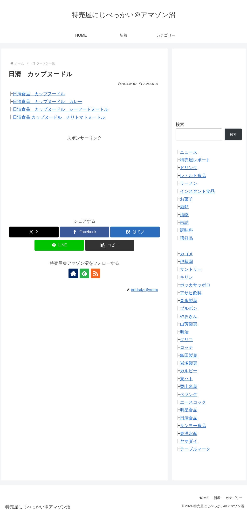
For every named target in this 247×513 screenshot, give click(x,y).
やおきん (188, 316)
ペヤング (188, 394)
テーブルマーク (195, 449)
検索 (180, 124)
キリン (186, 277)
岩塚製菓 (188, 363)
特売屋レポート (195, 160)
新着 (217, 498)
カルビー (188, 370)
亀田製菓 (188, 355)
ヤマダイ (188, 441)
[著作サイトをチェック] (73, 273)
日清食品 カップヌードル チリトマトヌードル (59, 117)
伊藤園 (186, 261)
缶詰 (184, 222)
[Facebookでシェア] (84, 232)
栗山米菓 (188, 386)
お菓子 (186, 199)
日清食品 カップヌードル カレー (47, 101)
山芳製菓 (188, 324)
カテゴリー (234, 498)
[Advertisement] (84, 176)
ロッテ (186, 347)
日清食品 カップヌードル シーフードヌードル (60, 109)
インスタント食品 (197, 191)
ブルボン (188, 308)
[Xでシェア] (34, 232)
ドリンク (188, 167)
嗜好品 (186, 238)
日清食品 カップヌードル (39, 93)
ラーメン (188, 183)
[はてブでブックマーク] (135, 232)
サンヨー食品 (193, 425)
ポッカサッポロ (195, 285)
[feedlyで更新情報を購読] (84, 273)
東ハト (186, 378)
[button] (110, 245)
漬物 (184, 214)
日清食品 (188, 418)
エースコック (193, 402)
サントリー (191, 269)
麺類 (184, 206)
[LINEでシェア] (59, 245)
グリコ (186, 339)
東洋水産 (188, 433)
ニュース (188, 152)
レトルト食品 (193, 175)
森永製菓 (188, 300)
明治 (184, 332)
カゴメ (186, 253)
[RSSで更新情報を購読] (95, 273)
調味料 (186, 230)
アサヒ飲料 (191, 293)
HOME (204, 498)
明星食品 (188, 410)
